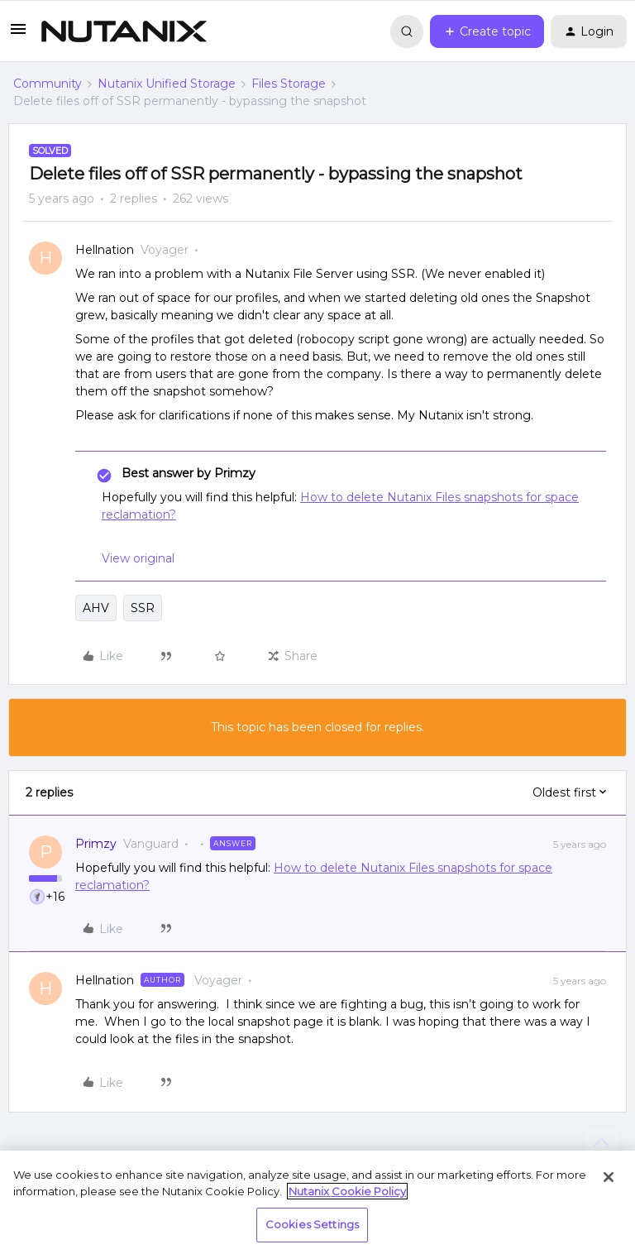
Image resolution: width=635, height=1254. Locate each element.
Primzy (96, 843)
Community (47, 83)
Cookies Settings (312, 1224)
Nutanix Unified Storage (167, 83)
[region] (317, 1202)
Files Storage (288, 83)
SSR (143, 608)
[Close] (608, 1177)
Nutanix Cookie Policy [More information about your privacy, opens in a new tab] (347, 1191)
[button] (18, 34)
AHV (96, 608)
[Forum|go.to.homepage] (124, 31)
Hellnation (104, 249)
